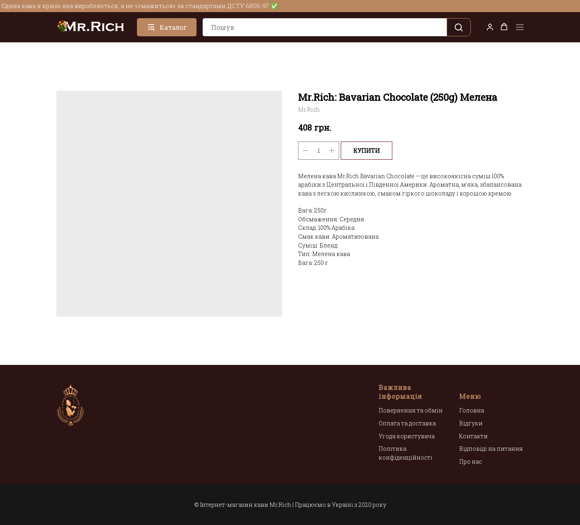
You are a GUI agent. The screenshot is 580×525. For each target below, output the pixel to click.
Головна (471, 410)
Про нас (470, 461)
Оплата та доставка (407, 423)
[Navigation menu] (520, 27)
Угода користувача (407, 436)
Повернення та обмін (411, 410)
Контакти (473, 436)
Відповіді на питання (491, 448)
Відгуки (471, 423)
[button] (490, 27)
